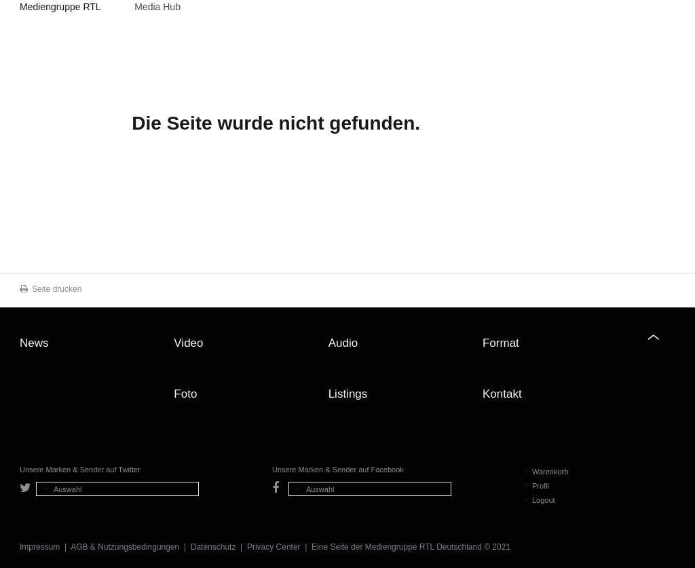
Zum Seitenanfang (661, 348)
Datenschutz (213, 547)
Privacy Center (274, 547)
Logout (540, 500)
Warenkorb (546, 472)
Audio (343, 343)
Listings (348, 393)
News (34, 343)
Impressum (40, 547)
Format (501, 343)
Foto (185, 393)
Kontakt (502, 393)
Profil (537, 486)
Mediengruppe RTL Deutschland (60, 8)
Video (188, 343)
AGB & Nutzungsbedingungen (125, 547)
